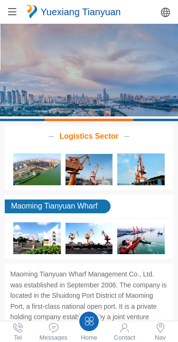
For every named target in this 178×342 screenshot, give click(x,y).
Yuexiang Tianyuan (81, 12)
